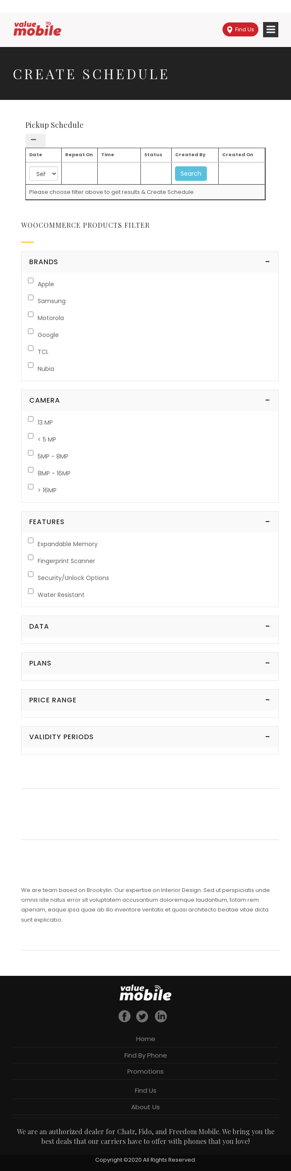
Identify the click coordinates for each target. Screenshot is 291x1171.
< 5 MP (47, 439)
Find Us (240, 29)
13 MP (45, 422)
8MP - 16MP (54, 473)
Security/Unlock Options (73, 578)
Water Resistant (61, 595)
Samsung (52, 301)
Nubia (46, 369)
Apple (46, 284)
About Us (145, 1106)
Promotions (145, 1071)
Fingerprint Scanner (66, 561)
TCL (43, 352)
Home (145, 1038)
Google (48, 335)
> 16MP (47, 490)
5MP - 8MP (53, 456)
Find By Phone (145, 1055)
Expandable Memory (68, 544)
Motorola (51, 318)
